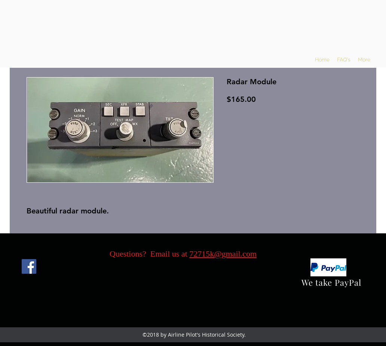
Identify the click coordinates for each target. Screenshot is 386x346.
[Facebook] (29, 266)
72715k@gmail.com (223, 253)
